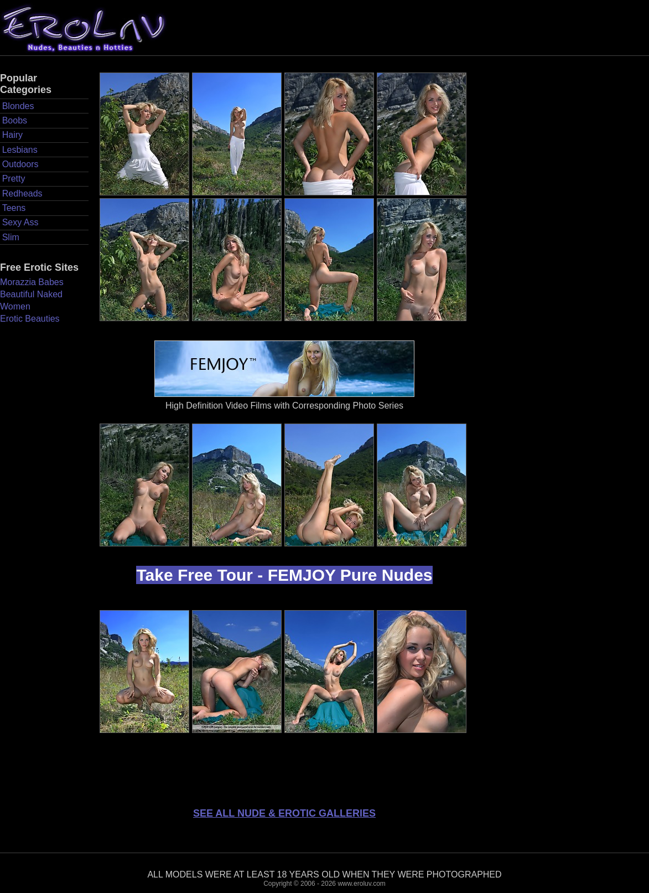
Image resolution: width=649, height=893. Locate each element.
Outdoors (20, 164)
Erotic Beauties (30, 318)
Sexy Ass (20, 222)
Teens (14, 208)
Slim (10, 237)
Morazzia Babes (32, 282)
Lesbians (20, 149)
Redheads (22, 193)
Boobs (14, 120)
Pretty (13, 178)
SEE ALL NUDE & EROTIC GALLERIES (284, 813)
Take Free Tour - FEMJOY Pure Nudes (284, 575)
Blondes (18, 106)
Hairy (12, 135)
